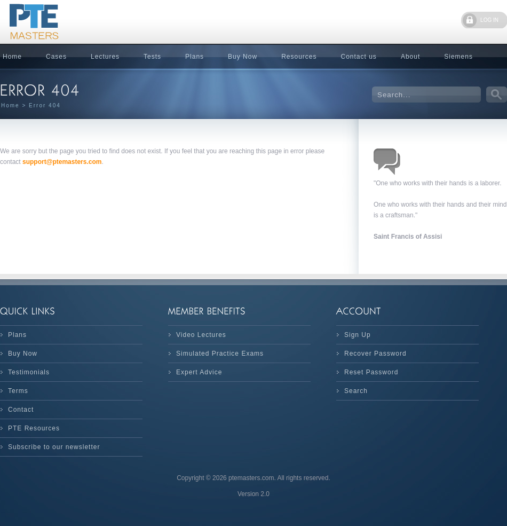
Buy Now (242, 56)
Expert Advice (199, 372)
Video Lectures (201, 335)
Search (356, 391)
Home (10, 105)
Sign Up (357, 335)
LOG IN (489, 20)
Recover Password (375, 353)
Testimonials (29, 372)
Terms (18, 391)
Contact (21, 409)
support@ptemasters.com (61, 162)
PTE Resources (34, 428)
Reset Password (371, 372)
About (410, 56)
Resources (298, 56)
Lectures (105, 56)
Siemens (458, 56)
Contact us (359, 56)
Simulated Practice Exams (220, 353)
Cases (56, 56)
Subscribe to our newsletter (54, 447)
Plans (194, 56)
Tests (152, 56)
